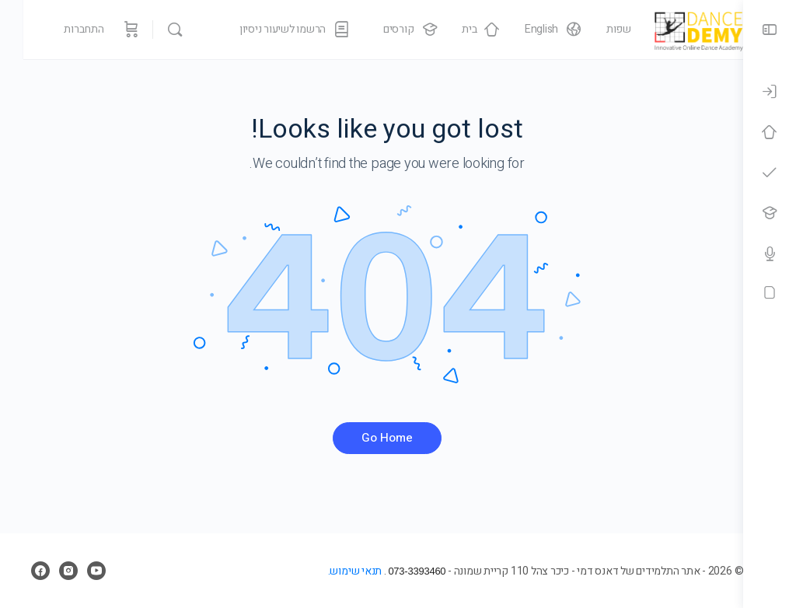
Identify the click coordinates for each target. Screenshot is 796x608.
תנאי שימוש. (323, 571)
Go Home (371, 437)
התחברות (60, 29)
